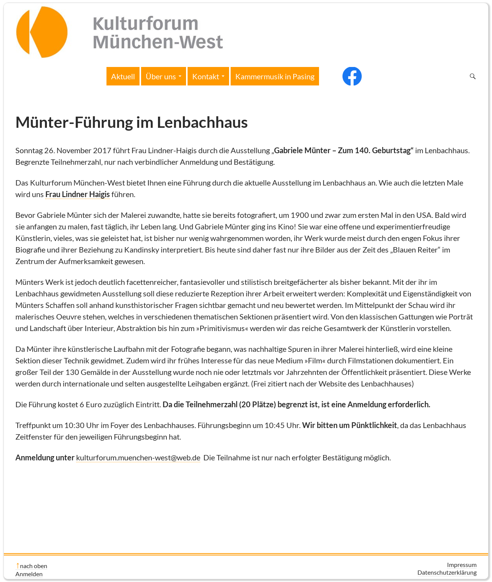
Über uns (161, 76)
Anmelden (29, 573)
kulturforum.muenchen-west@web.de (138, 457)
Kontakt (205, 76)
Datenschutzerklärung (447, 572)
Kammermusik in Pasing (274, 76)
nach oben (33, 565)
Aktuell (123, 76)
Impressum (462, 564)
